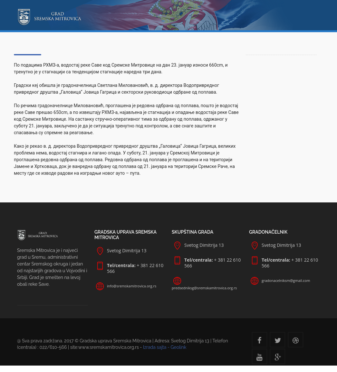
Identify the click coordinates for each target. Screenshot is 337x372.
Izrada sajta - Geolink (165, 347)
